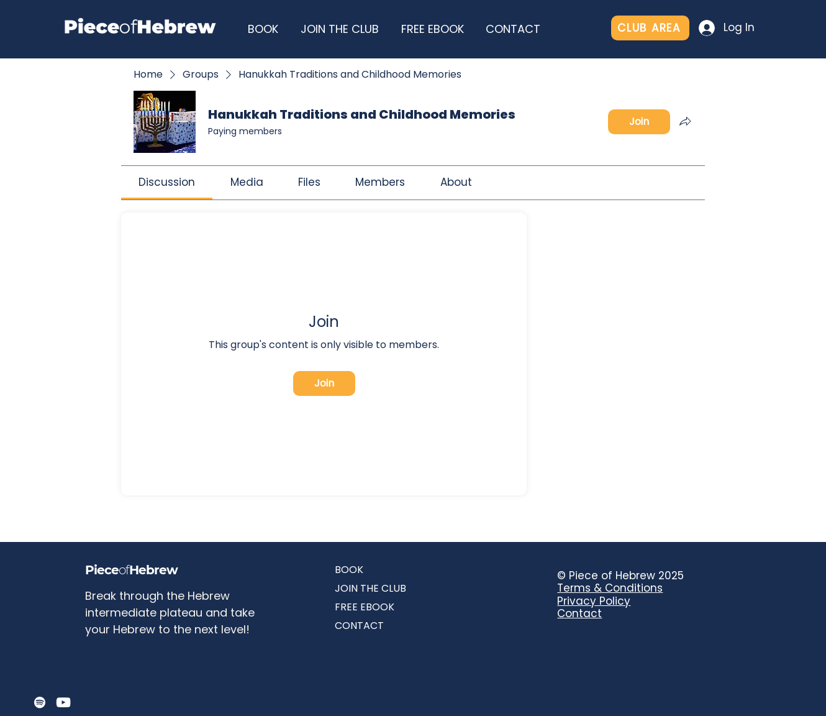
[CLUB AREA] (650, 28)
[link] (166, 182)
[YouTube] (63, 702)
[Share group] (685, 121)
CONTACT (359, 625)
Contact (579, 613)
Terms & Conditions (610, 588)
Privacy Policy (593, 601)
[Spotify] (39, 702)
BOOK (349, 569)
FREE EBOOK (364, 607)
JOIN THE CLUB (370, 588)
